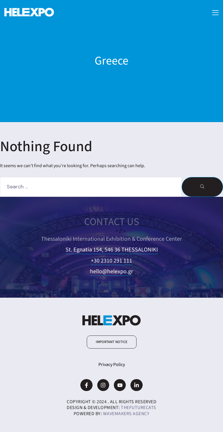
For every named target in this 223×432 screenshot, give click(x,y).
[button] (112, 342)
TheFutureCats (138, 407)
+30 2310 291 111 (111, 261)
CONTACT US (111, 222)
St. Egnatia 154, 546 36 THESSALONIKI (112, 250)
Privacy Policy (111, 364)
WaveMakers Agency (126, 413)
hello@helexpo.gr (111, 271)
